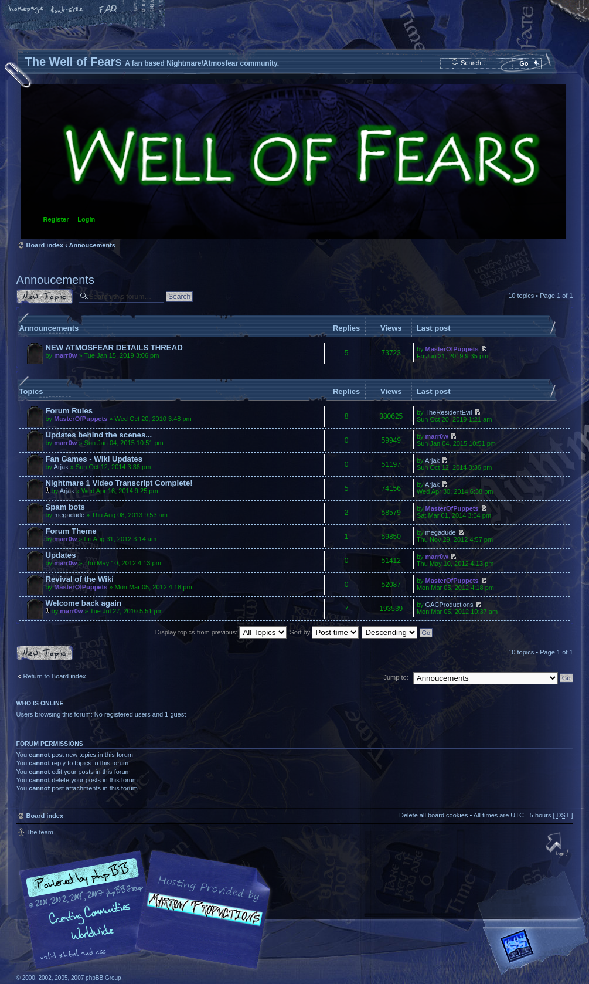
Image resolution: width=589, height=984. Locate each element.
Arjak (61, 466)
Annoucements (92, 245)
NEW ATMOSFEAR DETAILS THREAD (114, 347)
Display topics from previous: (221, 632)
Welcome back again (84, 603)
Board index (293, 161)
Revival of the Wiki (80, 579)
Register (56, 219)
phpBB (148, 910)
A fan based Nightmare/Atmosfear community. (201, 918)
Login (86, 219)
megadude (69, 514)
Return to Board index (54, 676)
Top (558, 846)
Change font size (67, 10)
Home (26, 10)
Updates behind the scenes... (99, 434)
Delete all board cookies (433, 815)
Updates (61, 555)
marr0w (65, 355)
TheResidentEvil (448, 412)
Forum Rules (69, 410)
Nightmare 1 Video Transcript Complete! (119, 483)
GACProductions (449, 604)
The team (39, 832)
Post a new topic (44, 296)
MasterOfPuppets (452, 348)
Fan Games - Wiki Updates (94, 458)
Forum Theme (71, 531)
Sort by (324, 632)
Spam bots (65, 507)
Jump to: (396, 677)
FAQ (108, 10)
